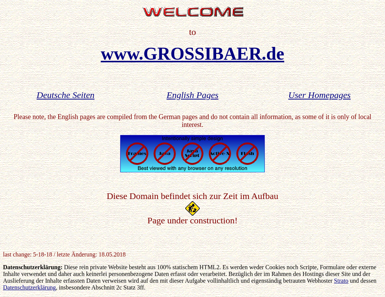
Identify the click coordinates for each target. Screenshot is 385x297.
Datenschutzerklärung (29, 287)
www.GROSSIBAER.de (192, 53)
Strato (341, 280)
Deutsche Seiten (65, 95)
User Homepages (319, 95)
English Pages (192, 95)
